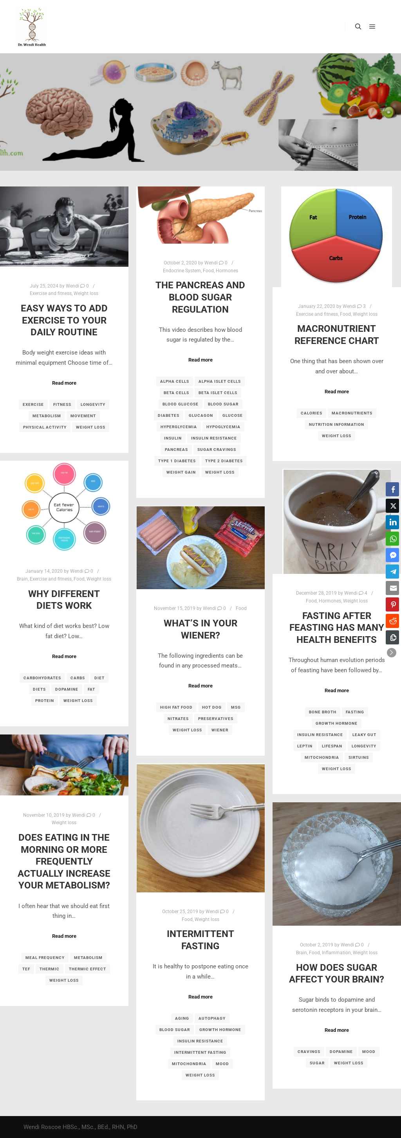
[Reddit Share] (392, 621)
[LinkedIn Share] (392, 522)
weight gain (181, 472)
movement (83, 416)
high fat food (176, 707)
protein (44, 700)
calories (311, 413)
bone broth (322, 712)
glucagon (201, 415)
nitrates (178, 718)
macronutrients (352, 413)
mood (222, 1064)
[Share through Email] (392, 588)
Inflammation (336, 952)
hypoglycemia (223, 427)
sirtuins (359, 757)
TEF (26, 969)
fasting (355, 712)
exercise (33, 404)
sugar (317, 1063)
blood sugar (223, 404)
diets (39, 689)
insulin (173, 438)
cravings (309, 1051)
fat (91, 689)
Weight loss (86, 293)
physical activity (45, 427)
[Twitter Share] (392, 506)
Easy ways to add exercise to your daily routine (64, 320)
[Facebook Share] (392, 489)
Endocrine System (182, 270)
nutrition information (336, 424)
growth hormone (337, 723)
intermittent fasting (200, 1052)
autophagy (212, 1018)
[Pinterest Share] (392, 604)
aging (182, 1018)
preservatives (215, 718)
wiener (219, 730)
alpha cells (174, 381)
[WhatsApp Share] (392, 539)
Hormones (227, 270)
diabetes (168, 415)
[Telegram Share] (392, 571)
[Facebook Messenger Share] (392, 555)
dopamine (66, 689)
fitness (62, 404)
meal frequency (45, 957)
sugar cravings (216, 449)
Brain (22, 579)
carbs (77, 678)
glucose (232, 415)
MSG (236, 707)
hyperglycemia (179, 427)
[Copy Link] (392, 637)
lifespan (332, 746)
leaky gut (364, 735)
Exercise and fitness (51, 293)
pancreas (176, 449)
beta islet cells (218, 393)
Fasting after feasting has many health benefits (336, 627)
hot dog (212, 707)
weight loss (90, 427)
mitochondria (322, 757)
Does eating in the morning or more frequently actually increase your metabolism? (64, 861)
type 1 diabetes (177, 461)
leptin (304, 746)
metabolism (47, 416)
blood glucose (181, 404)
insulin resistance (214, 438)
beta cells (176, 393)
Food (208, 270)
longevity (93, 404)
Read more (64, 383)
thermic (50, 969)
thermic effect (87, 969)
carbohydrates (42, 678)
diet (99, 678)
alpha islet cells (220, 381)
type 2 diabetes (224, 461)
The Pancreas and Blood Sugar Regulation (200, 297)
